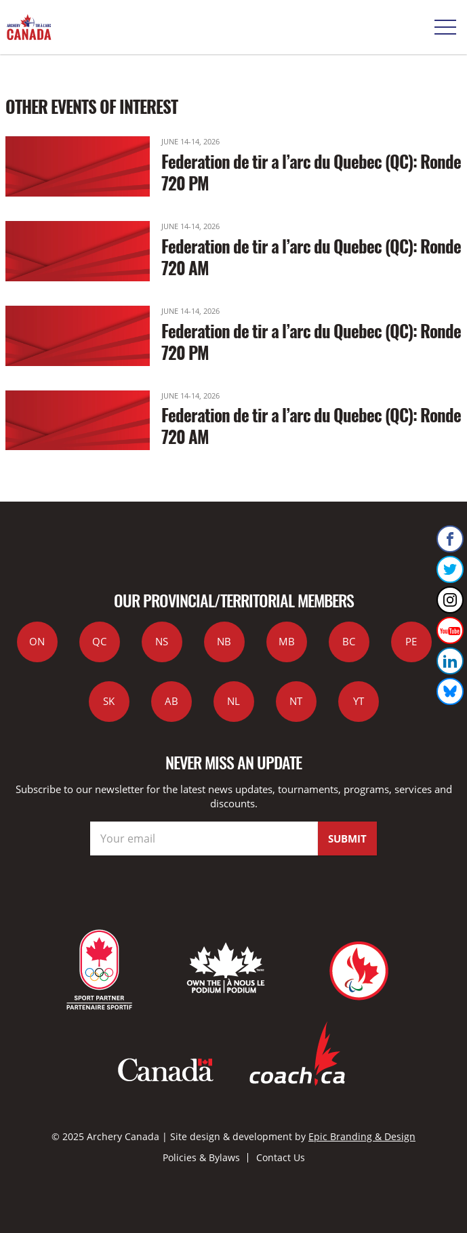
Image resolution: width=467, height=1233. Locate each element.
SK (109, 701)
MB (287, 641)
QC (99, 641)
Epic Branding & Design (361, 1136)
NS (161, 641)
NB (224, 641)
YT (358, 701)
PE (411, 641)
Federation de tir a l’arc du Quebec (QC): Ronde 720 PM (311, 171)
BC (348, 641)
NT (295, 701)
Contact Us (280, 1157)
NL (233, 701)
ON (37, 641)
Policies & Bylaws (201, 1157)
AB (171, 701)
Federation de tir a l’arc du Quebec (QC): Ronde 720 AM (311, 256)
